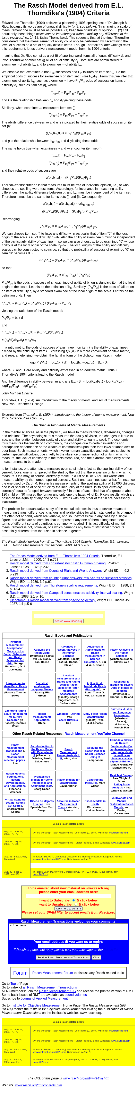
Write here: (69, 933)
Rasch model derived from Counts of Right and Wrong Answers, (56, 570)
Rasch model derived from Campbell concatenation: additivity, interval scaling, (66, 592)
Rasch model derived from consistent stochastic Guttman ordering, (58, 563)
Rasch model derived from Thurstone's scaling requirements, (54, 585)
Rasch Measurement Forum (52, 976)
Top (13, 987)
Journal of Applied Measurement (44, 1001)
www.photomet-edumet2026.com (49, 859)
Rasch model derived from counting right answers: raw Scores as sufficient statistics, (71, 578)
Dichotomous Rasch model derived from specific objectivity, (53, 600)
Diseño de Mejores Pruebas (42, 802)
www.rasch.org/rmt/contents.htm (38, 1088)
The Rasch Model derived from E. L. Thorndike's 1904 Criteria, (55, 556)
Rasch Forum (114, 953)
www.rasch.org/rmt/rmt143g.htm (86, 1081)
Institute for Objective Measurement (36, 1008)
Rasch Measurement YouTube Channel (95, 733)
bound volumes (76, 998)
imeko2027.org (40, 874)
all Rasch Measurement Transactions (50, 990)
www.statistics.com (118, 832)
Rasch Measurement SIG (57, 994)
